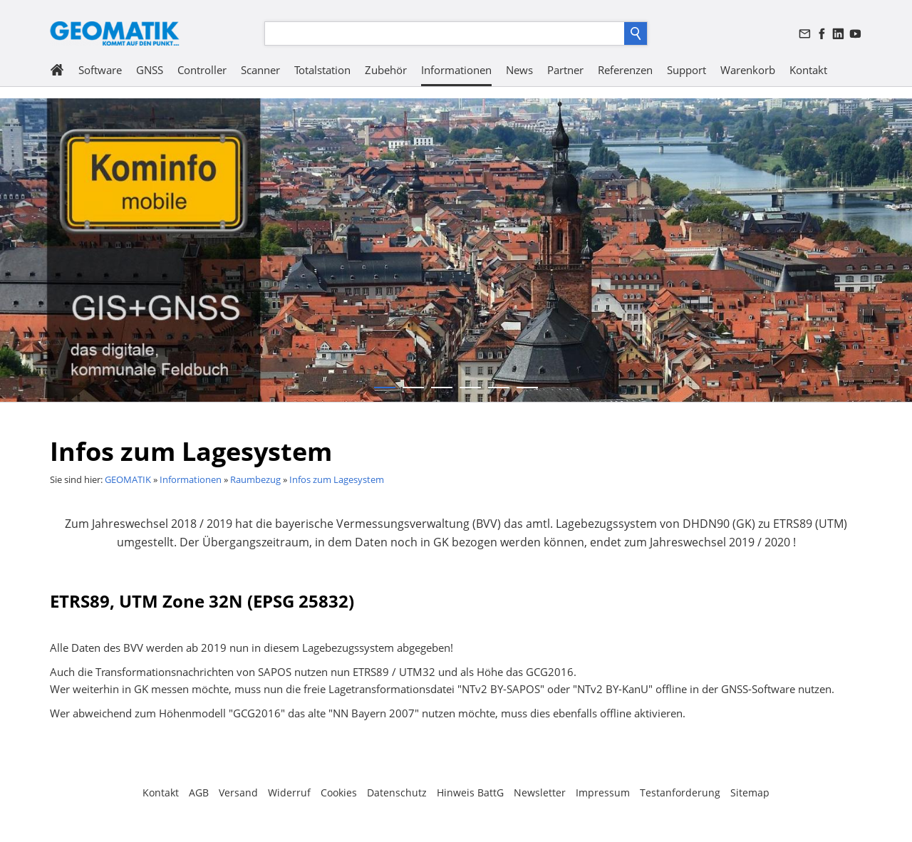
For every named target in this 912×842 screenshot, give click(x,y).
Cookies (339, 792)
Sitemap (750, 792)
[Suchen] (445, 33)
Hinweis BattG (470, 792)
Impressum (603, 792)
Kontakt (160, 792)
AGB (199, 792)
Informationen (191, 479)
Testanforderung (680, 792)
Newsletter (540, 792)
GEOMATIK (128, 479)
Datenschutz (397, 792)
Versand (238, 792)
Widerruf (289, 792)
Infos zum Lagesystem (336, 479)
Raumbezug (255, 479)
